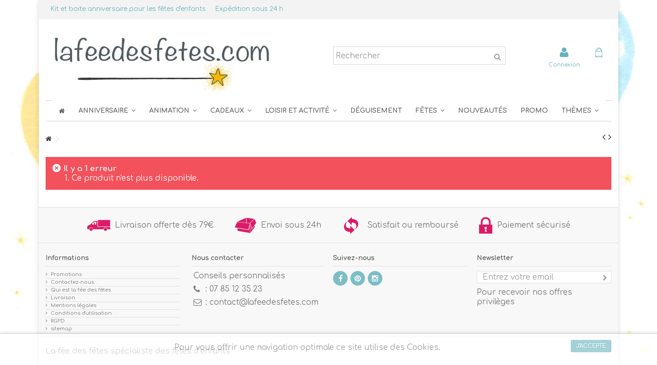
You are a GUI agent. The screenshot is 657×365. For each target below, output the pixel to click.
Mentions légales (73, 305)
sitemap (61, 329)
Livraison (63, 298)
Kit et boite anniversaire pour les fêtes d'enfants (128, 8)
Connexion (564, 65)
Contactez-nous (72, 282)
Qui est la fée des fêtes (81, 290)
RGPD (58, 321)
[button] (430, 110)
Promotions (66, 274)
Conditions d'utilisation (81, 313)
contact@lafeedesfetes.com (263, 302)
